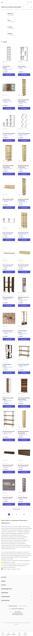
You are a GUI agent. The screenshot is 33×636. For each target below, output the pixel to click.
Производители (6, 588)
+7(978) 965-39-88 (12, 606)
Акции (3, 581)
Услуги (3, 585)
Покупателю (5, 600)
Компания (4, 592)
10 (24, 514)
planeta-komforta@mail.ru (17, 608)
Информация (5, 596)
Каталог (4, 577)
